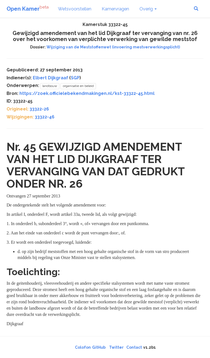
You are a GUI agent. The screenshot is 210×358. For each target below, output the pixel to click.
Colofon (83, 347)
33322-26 (39, 109)
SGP (75, 77)
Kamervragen (115, 8)
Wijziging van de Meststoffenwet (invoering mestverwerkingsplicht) (113, 47)
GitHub (99, 347)
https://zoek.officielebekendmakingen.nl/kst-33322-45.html (86, 93)
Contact (134, 347)
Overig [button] (148, 8)
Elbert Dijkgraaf (50, 77)
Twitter (116, 347)
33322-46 (44, 117)
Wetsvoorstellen (74, 8)
